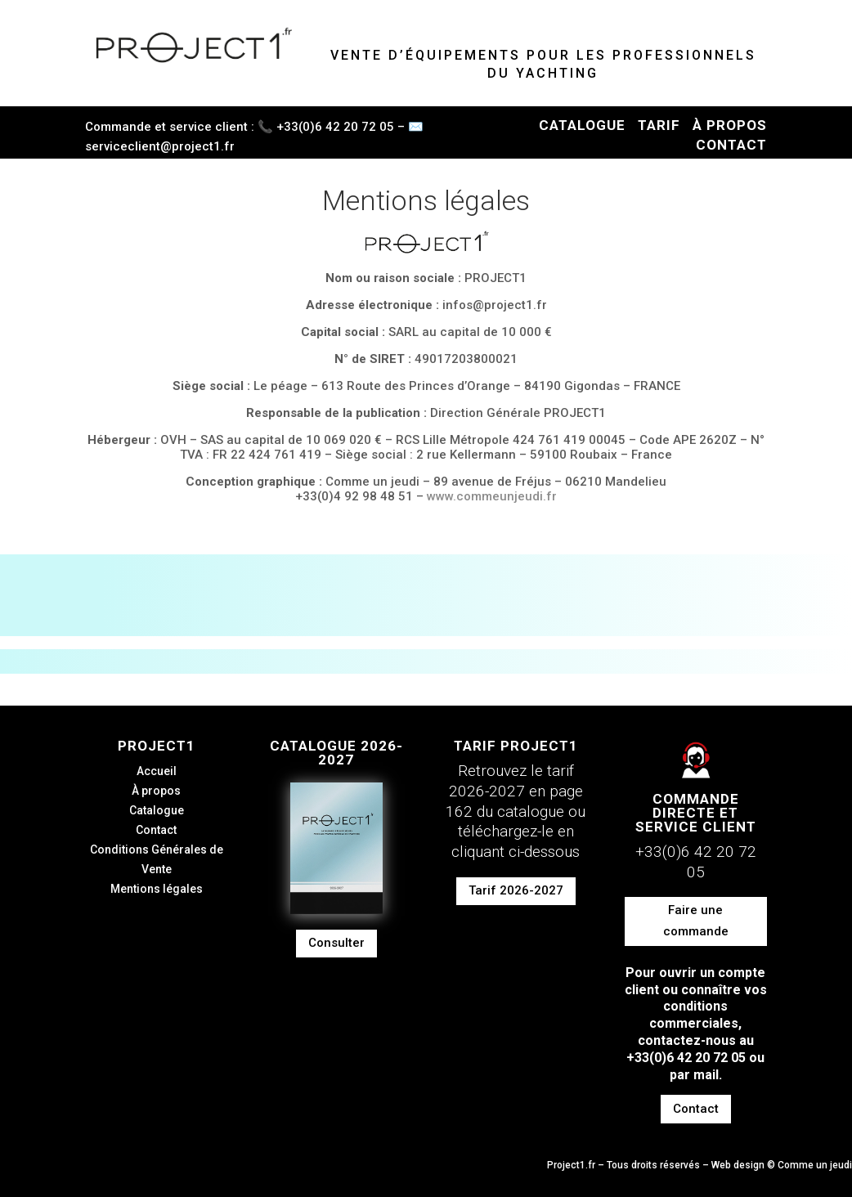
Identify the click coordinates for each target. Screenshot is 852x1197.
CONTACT (731, 145)
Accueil (157, 771)
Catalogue (156, 810)
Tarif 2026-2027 (516, 890)
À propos (156, 790)
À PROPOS (730, 125)
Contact (156, 829)
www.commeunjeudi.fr (492, 496)
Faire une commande (696, 921)
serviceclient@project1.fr (160, 146)
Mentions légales (156, 888)
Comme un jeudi (815, 1165)
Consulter (336, 942)
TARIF (659, 125)
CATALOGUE (582, 125)
